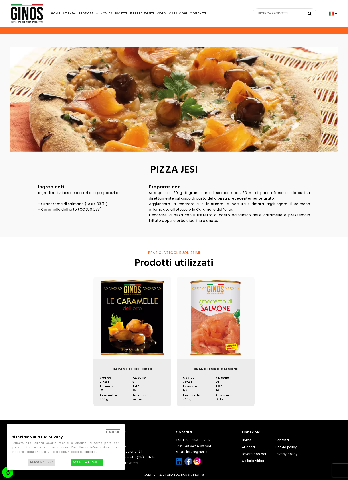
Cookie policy (286, 447)
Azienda (248, 447)
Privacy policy (286, 454)
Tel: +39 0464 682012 (193, 440)
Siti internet (196, 474)
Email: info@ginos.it (192, 451)
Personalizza (41, 462)
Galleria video (253, 461)
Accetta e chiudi (87, 462)
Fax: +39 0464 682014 (194, 446)
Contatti (282, 440)
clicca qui (90, 452)
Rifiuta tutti (113, 432)
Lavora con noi (254, 454)
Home (247, 440)
